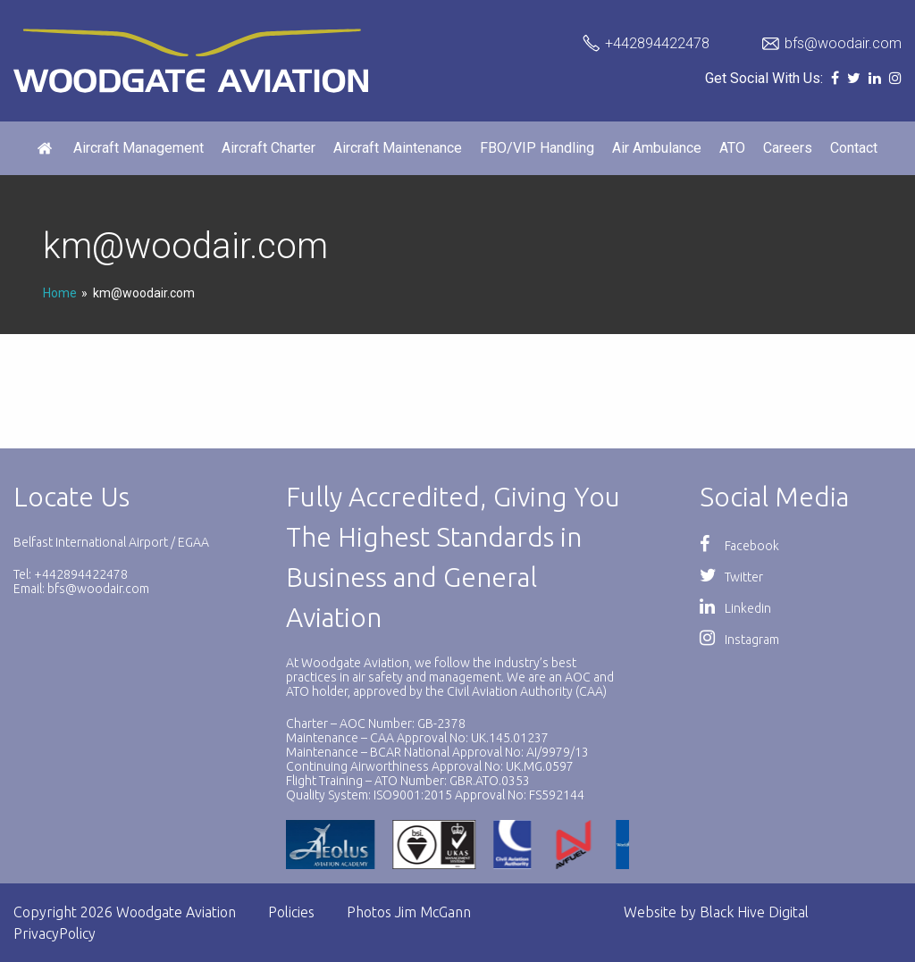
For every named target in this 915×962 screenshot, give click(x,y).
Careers (787, 147)
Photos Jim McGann (409, 912)
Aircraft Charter (268, 147)
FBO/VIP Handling (537, 147)
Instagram (739, 639)
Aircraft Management (138, 147)
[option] (445, 844)
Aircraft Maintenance (397, 147)
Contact (853, 147)
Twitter (731, 577)
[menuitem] (46, 148)
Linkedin (735, 608)
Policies (291, 912)
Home (60, 293)
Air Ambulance (656, 147)
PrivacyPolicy (54, 933)
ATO (732, 147)
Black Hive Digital (754, 912)
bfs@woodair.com (843, 43)
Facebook (739, 546)
